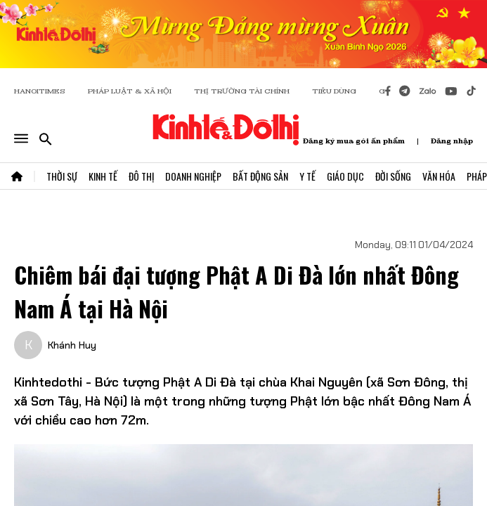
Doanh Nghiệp (193, 176)
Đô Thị (141, 176)
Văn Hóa (438, 176)
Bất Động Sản (260, 176)
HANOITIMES (39, 91)
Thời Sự (61, 176)
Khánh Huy (72, 345)
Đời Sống (393, 176)
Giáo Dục (345, 176)
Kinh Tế (103, 176)
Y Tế (307, 176)
